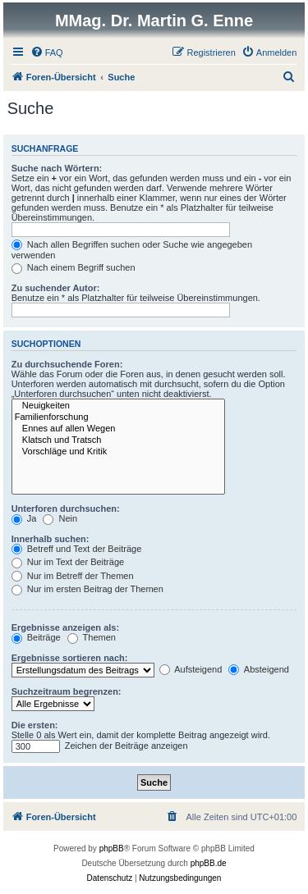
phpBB (111, 848)
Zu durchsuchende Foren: (67, 364)
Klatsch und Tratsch (118, 440)
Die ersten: (34, 725)
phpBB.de (209, 863)
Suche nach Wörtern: (57, 168)
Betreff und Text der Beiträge (76, 549)
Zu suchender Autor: (55, 288)
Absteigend (258, 669)
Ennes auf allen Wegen (118, 429)
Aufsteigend (191, 669)
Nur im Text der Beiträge (67, 562)
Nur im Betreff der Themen (72, 576)
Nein (60, 518)
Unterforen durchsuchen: (65, 508)
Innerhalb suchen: (50, 539)
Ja (24, 518)
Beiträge (36, 637)
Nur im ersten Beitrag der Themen (87, 589)
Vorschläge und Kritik (118, 452)
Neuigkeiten (118, 406)
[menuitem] (46, 52)
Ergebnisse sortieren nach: (69, 658)
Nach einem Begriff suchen (73, 267)
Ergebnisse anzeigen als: (65, 627)
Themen (91, 637)
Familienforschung (118, 417)
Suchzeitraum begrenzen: (66, 691)
